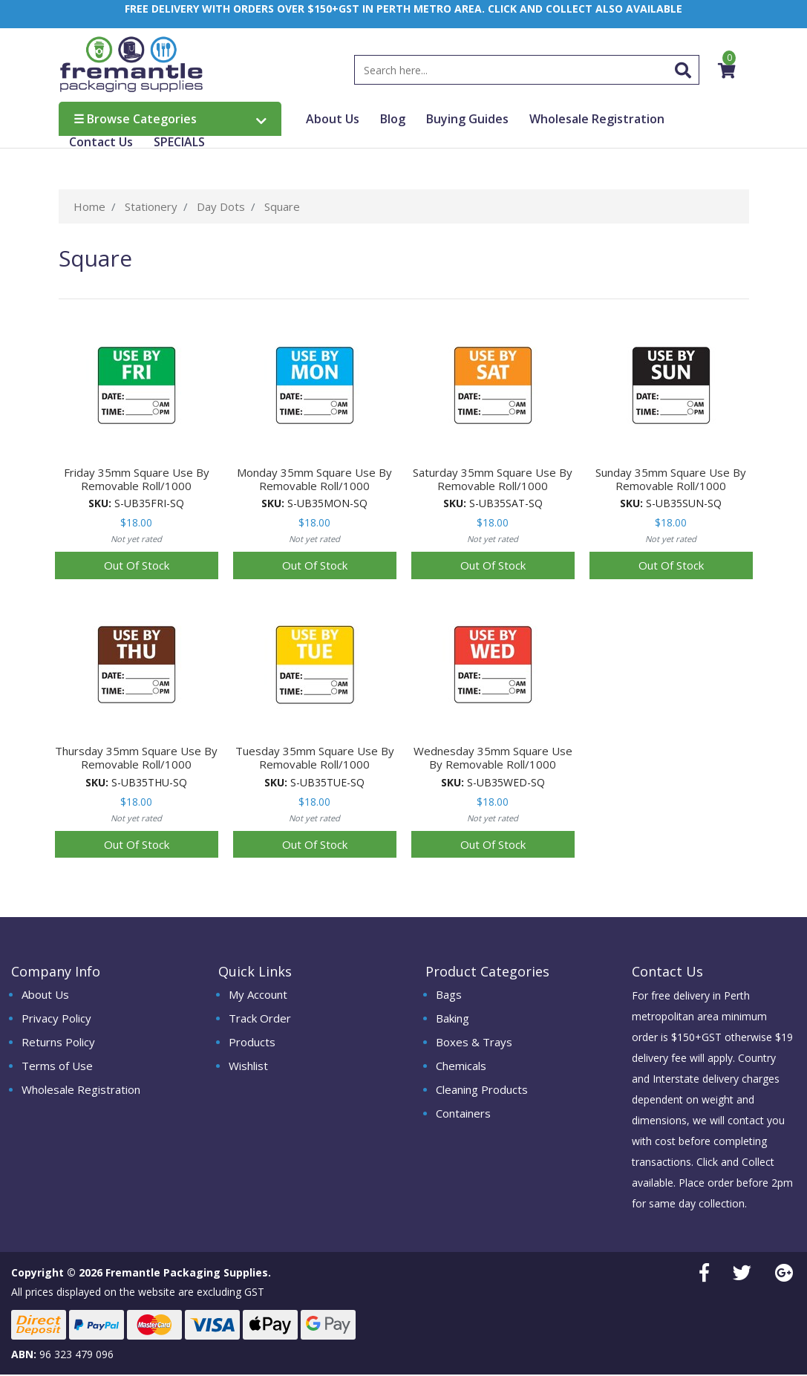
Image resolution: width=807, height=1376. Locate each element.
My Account (258, 995)
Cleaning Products (482, 1090)
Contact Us (101, 143)
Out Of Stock (136, 566)
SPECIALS (179, 143)
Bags (449, 995)
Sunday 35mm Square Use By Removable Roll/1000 (670, 480)
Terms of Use (57, 1066)
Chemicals (461, 1066)
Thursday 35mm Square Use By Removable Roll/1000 (136, 759)
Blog (392, 120)
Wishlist (248, 1066)
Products (252, 1042)
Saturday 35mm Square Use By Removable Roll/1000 (492, 480)
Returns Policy (58, 1042)
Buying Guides (467, 120)
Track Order (260, 1018)
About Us (332, 120)
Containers (463, 1113)
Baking (452, 1018)
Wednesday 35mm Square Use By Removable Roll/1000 (493, 759)
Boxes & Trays (474, 1042)
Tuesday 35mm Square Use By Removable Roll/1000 (314, 759)
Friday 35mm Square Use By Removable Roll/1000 (136, 480)
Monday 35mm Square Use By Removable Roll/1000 (314, 480)
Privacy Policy (56, 1018)
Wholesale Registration (596, 120)
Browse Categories (170, 120)
